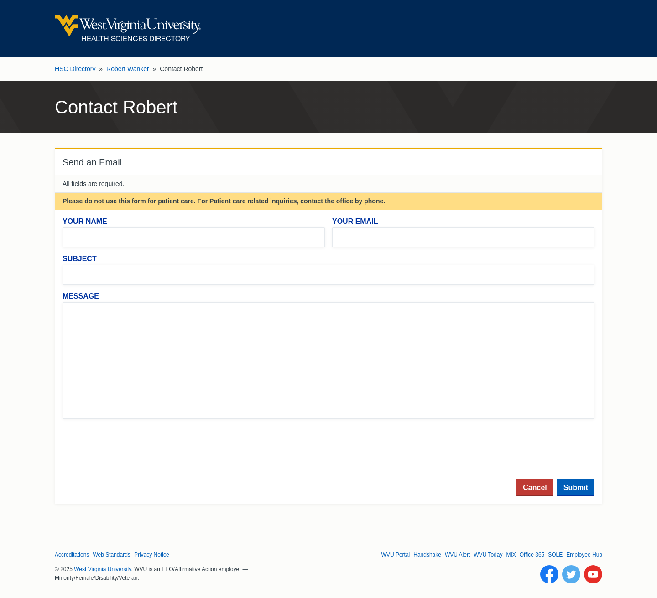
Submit (575, 487)
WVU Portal (395, 555)
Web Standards (111, 555)
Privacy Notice (151, 555)
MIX (511, 555)
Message (81, 296)
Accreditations (72, 555)
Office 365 (532, 555)
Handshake (427, 555)
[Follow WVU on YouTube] (593, 574)
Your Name (85, 221)
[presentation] (132, 446)
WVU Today (488, 555)
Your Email (355, 221)
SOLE (555, 555)
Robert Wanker (127, 68)
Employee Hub (584, 555)
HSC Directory (75, 68)
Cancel (535, 487)
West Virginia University (102, 569)
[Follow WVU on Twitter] (571, 574)
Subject (80, 259)
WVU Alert (457, 555)
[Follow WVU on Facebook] (549, 574)
